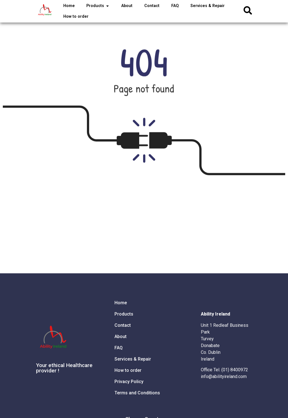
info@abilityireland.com (224, 376)
